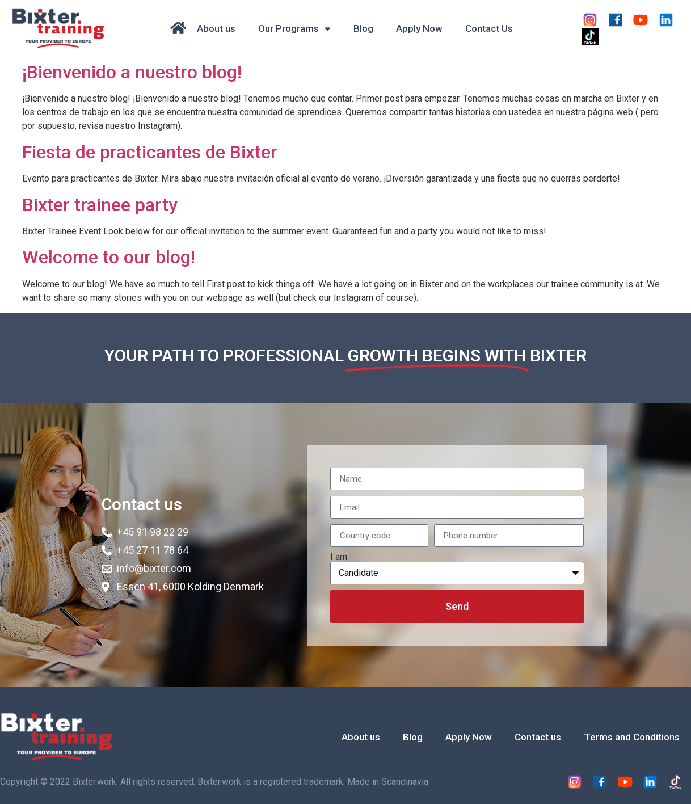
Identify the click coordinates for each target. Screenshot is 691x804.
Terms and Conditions (632, 737)
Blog (363, 28)
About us (216, 28)
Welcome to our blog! (108, 257)
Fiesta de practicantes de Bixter (149, 152)
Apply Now (419, 28)
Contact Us (489, 28)
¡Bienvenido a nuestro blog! (132, 72)
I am (338, 557)
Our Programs (294, 28)
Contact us (538, 737)
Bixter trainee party (100, 205)
